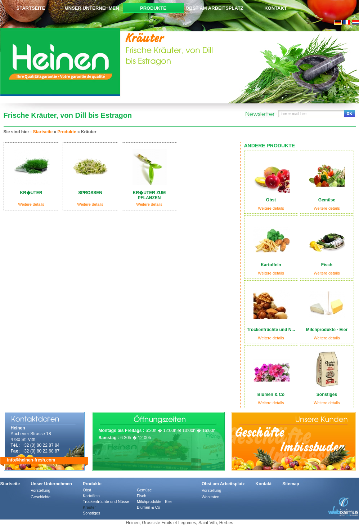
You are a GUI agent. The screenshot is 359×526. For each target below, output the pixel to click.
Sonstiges (91, 513)
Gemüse (144, 490)
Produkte (153, 8)
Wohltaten (210, 497)
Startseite (31, 8)
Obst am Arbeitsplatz (214, 8)
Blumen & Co (148, 507)
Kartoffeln (91, 496)
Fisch (141, 496)
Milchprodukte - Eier (154, 501)
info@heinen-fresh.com (31, 460)
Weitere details (271, 208)
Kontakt (275, 8)
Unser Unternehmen (92, 8)
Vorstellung (40, 490)
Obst (87, 490)
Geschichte (40, 497)
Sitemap (290, 483)
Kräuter (89, 507)
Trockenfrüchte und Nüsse (106, 501)
